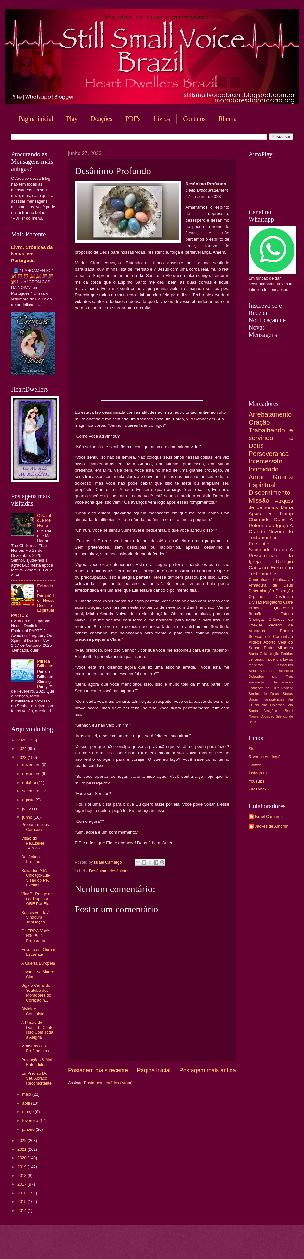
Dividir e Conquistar (33, 1011)
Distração (284, 591)
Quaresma (283, 608)
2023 (22, 757)
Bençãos (256, 613)
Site (252, 748)
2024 (22, 748)
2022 (22, 1140)
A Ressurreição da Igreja (271, 555)
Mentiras (256, 665)
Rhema (286, 630)
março (28, 1111)
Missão (259, 500)
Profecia (256, 608)
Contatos (194, 118)
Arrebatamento (270, 414)
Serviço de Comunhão (271, 636)
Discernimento (269, 492)
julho (27, 808)
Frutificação (283, 682)
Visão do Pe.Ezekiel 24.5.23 (33, 843)
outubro (29, 782)
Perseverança (269, 453)
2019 (22, 1166)
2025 (22, 740)
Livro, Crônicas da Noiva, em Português (32, 253)
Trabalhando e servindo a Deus (271, 437)
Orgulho (256, 596)
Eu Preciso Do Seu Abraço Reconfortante (36, 1078)
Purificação (283, 579)
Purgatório (272, 602)
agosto (28, 799)
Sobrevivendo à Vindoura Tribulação (35, 917)
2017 (22, 1184)
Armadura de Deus (271, 585)
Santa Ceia (258, 654)
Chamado (259, 519)
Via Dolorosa (273, 705)
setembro (31, 791)
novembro (31, 773)
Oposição (267, 716)
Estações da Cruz (264, 688)
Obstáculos (284, 665)
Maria (287, 507)
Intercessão (265, 461)
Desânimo (98, 870)
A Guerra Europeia (38, 963)
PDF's (133, 118)
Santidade (260, 549)
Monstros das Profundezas (35, 1048)
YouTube (257, 781)
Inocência (274, 659)
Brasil (289, 711)
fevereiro (30, 1120)
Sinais (254, 671)
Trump (280, 549)
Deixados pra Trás (271, 676)
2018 (22, 1175)
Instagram (258, 773)
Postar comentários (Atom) (108, 1082)
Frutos (270, 647)
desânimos (119, 870)
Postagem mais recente (98, 1070)
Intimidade (264, 469)
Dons (279, 519)
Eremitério (282, 567)
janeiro (28, 1129)
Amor (256, 477)
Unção (274, 654)
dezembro (31, 764)
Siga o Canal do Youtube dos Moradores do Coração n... (36, 992)
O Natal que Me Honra (44, 520)
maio (27, 1094)
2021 (22, 1149)
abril (26, 1103)
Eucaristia (257, 682)
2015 (22, 1201)
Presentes (260, 543)
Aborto (269, 642)
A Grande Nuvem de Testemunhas (271, 531)
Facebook (258, 789)
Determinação (261, 591)
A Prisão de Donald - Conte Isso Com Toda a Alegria (37, 1029)
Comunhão (259, 579)
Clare (288, 602)
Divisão (255, 602)
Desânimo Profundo (31, 859)
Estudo (286, 613)
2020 (22, 1157)
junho (27, 817)
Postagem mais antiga (208, 1070)
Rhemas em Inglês (265, 756)
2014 (22, 1210)
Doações (101, 118)
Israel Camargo (269, 816)
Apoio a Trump (271, 513)
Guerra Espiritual (271, 480)
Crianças (257, 619)
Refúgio (284, 561)
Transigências (273, 699)
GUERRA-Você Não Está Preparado (35, 936)
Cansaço (258, 567)
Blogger (203, 1246)
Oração (259, 422)
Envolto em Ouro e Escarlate (38, 952)
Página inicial (36, 118)
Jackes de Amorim (271, 826)
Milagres (285, 647)
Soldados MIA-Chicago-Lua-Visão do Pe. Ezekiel (35, 877)
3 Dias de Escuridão (276, 671)
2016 (22, 1193)
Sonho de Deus (264, 694)
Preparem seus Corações (35, 827)
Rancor (287, 688)
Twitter (255, 765)
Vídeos (255, 642)
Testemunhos (263, 573)
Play (72, 118)
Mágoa (253, 716)
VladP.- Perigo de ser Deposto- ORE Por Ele (37, 898)
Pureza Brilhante (45, 663)
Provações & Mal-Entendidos (37, 1062)
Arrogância (272, 711)
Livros (162, 118)
